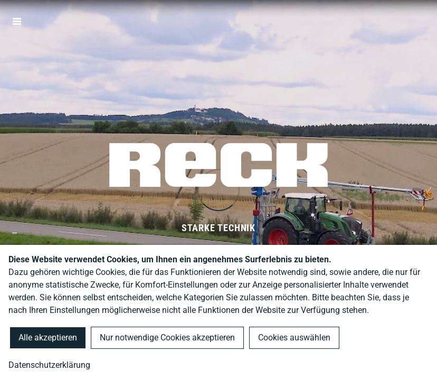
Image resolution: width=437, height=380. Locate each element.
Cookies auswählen (294, 337)
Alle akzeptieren (47, 337)
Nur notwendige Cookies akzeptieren (167, 337)
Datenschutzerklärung (49, 365)
